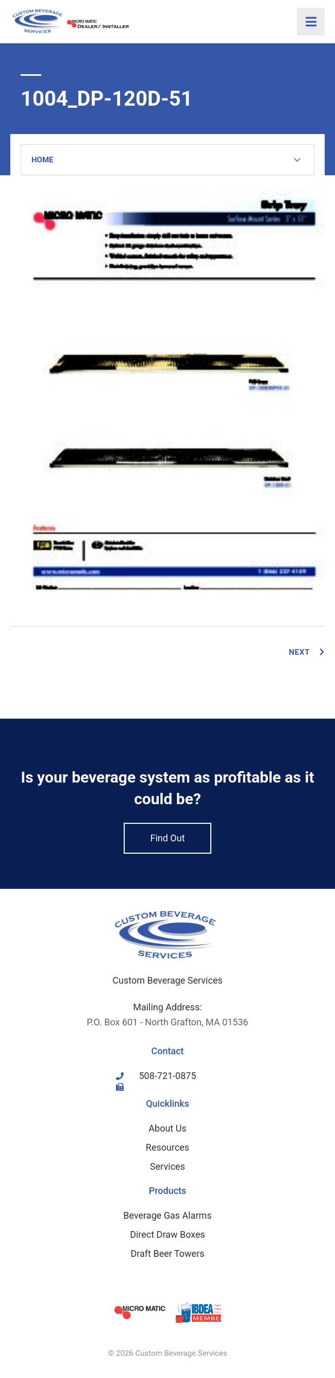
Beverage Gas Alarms (167, 1215)
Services (167, 1166)
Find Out (167, 838)
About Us (167, 1128)
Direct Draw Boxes (167, 1234)
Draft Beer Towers (167, 1253)
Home (42, 159)
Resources (167, 1147)
